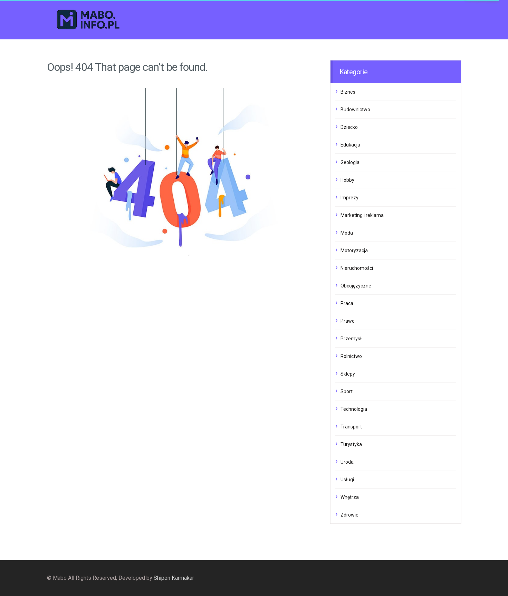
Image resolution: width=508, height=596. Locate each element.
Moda (347, 233)
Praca (347, 303)
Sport (347, 391)
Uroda (347, 462)
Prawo (348, 321)
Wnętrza (350, 497)
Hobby (347, 180)
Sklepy (348, 374)
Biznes (348, 92)
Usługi (347, 479)
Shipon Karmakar (174, 578)
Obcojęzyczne (356, 285)
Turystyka (351, 444)
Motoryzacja (354, 250)
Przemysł (351, 338)
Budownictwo (355, 109)
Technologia (354, 409)
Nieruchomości (357, 268)
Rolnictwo (351, 356)
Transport (351, 426)
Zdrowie (349, 515)
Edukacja (350, 145)
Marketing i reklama (362, 215)
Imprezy (349, 197)
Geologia (350, 162)
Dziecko (349, 127)
